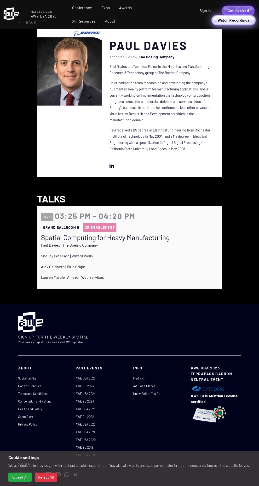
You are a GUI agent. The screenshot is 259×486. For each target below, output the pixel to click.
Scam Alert (25, 417)
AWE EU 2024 (85, 386)
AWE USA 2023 (86, 409)
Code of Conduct (29, 386)
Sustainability (27, 378)
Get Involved (238, 10)
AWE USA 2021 (85, 432)
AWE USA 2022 (86, 424)
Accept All (20, 477)
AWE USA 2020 (86, 440)
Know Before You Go (146, 394)
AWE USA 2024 (86, 394)
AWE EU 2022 (85, 417)
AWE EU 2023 (85, 401)
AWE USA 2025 (86, 378)
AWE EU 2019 (84, 447)
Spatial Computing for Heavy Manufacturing (105, 237)
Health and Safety (30, 409)
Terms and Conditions (32, 394)
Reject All (46, 477)
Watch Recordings (234, 20)
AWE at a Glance (144, 386)
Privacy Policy (27, 424)
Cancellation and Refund (35, 401)
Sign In (205, 10)
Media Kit (139, 378)
